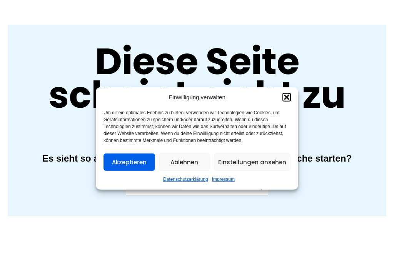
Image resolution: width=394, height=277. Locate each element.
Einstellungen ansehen (252, 162)
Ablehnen (184, 162)
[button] (286, 97)
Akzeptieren (129, 162)
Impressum (223, 179)
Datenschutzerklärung (185, 179)
